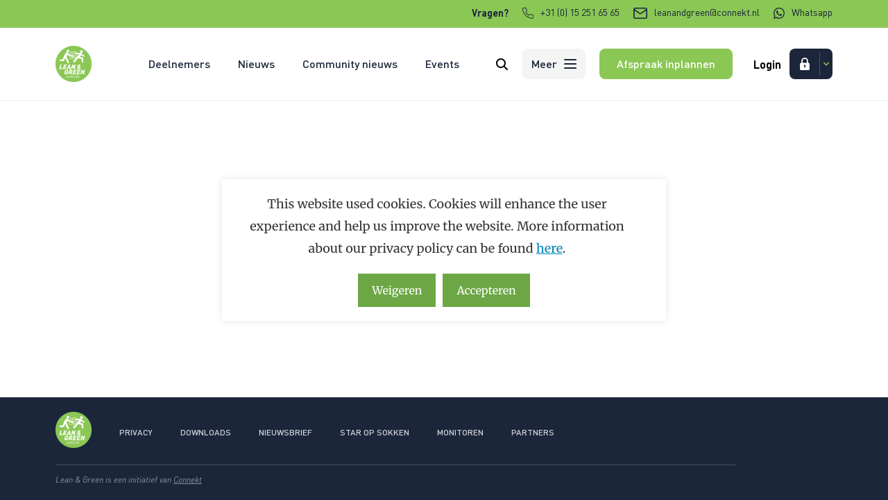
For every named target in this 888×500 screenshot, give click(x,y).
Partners (532, 432)
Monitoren (460, 432)
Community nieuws (350, 63)
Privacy (136, 432)
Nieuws (256, 63)
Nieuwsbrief (285, 432)
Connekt (187, 479)
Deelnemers (179, 63)
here (549, 248)
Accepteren (485, 290)
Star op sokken (374, 432)
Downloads (205, 432)
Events (442, 63)
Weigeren (397, 290)
